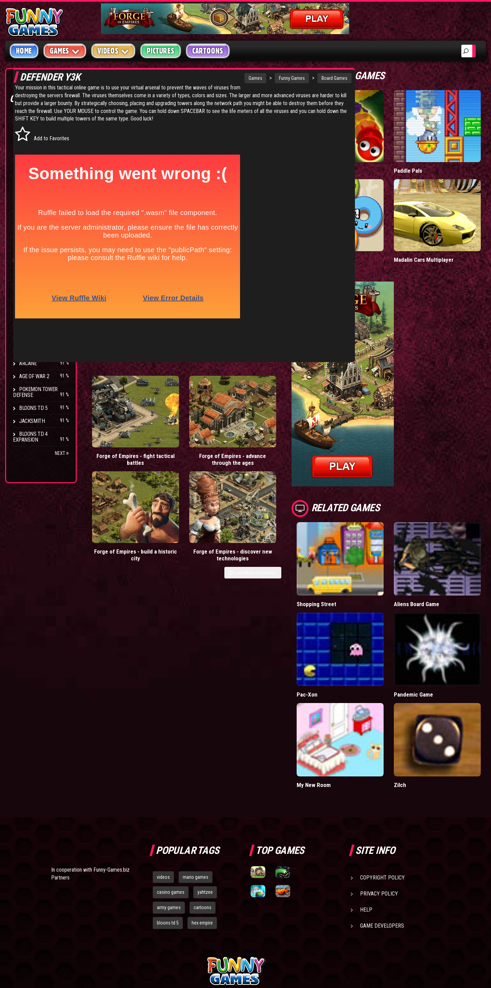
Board (26, 211)
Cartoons (207, 51)
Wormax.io (343, 156)
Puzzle (27, 133)
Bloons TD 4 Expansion (30, 437)
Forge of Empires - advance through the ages (172, 418)
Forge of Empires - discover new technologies (287, 418)
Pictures (160, 51)
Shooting (30, 146)
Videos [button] (113, 51)
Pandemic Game (430, 637)
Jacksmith (32, 421)
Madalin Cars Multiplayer (441, 231)
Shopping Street (351, 561)
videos (163, 805)
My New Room (348, 713)
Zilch (417, 713)
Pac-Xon (341, 637)
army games (169, 836)
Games (216, 78)
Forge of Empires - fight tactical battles (115, 418)
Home (24, 51)
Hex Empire (32, 311)
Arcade (28, 120)
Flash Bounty (36, 298)
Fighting (29, 159)
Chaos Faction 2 (38, 337)
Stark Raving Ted (40, 350)
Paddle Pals (425, 156)
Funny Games (252, 78)
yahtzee (205, 821)
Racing (27, 172)
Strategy (30, 198)
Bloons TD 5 (33, 408)
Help (366, 838)
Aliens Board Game (434, 561)
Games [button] (65, 51)
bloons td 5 (168, 851)
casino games (170, 821)
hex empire (202, 851)
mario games (195, 805)
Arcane (28, 363)
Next (62, 453)
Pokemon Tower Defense (35, 392)
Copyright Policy (382, 806)
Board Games (295, 78)
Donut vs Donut (350, 231)
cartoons (202, 836)
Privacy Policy (379, 822)
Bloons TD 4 (33, 285)
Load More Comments (287, 440)
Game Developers (382, 854)
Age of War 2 (34, 376)
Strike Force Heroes (43, 324)
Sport (26, 185)
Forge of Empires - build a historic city (229, 418)
